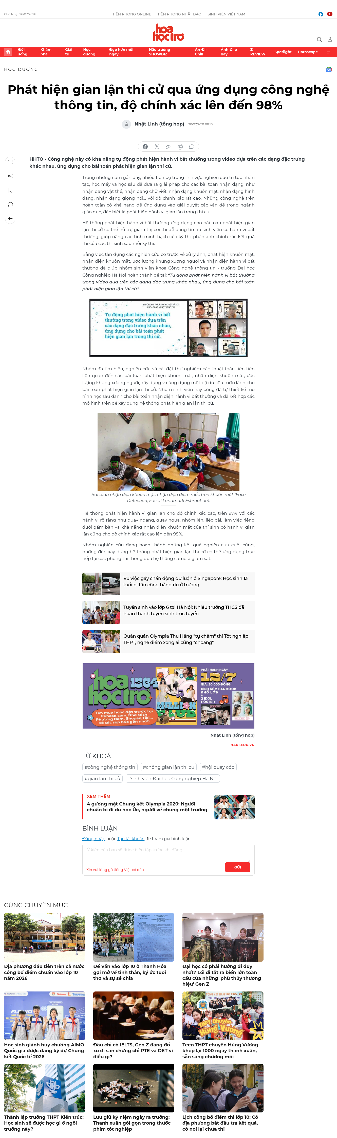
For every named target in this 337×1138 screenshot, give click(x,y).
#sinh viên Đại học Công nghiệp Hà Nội (173, 778)
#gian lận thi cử (102, 778)
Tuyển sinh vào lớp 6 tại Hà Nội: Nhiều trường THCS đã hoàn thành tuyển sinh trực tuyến (183, 610)
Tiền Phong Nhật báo (179, 14)
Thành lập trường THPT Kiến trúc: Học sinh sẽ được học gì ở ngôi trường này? (44, 1123)
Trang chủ (8, 52)
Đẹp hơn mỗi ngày (121, 51)
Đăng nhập (93, 838)
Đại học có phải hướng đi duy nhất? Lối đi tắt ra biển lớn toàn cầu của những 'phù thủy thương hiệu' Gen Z (221, 975)
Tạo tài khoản (130, 838)
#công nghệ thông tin (110, 767)
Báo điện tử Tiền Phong (168, 33)
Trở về (10, 219)
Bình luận (10, 204)
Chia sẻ (10, 176)
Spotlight (283, 52)
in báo (180, 147)
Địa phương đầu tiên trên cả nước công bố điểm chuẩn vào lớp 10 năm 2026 (44, 972)
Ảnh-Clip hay (229, 51)
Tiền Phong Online (132, 14)
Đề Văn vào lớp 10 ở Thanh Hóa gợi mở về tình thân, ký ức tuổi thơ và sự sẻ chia (129, 972)
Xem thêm (329, 52)
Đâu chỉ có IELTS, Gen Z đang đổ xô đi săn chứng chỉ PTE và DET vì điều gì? (133, 1051)
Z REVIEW (258, 51)
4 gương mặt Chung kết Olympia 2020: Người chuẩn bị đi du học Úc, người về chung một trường (147, 807)
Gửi (237, 867)
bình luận (192, 147)
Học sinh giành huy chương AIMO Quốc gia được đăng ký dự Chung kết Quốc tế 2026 (44, 1051)
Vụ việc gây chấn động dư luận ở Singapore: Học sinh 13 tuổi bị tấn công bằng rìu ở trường (185, 582)
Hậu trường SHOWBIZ (159, 51)
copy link (168, 147)
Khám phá (46, 51)
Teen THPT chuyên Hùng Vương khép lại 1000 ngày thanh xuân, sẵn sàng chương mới (220, 1051)
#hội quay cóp (218, 767)
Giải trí (68, 51)
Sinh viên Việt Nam (227, 14)
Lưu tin (10, 190)
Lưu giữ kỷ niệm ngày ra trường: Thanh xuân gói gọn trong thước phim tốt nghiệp (132, 1123)
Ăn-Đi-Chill (201, 51)
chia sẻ (145, 147)
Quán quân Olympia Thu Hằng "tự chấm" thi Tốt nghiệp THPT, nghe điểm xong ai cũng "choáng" (185, 639)
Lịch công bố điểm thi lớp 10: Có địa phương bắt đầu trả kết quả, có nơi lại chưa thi (220, 1123)
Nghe (10, 162)
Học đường (89, 51)
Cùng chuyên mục (36, 905)
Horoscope (308, 52)
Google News (329, 70)
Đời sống (22, 51)
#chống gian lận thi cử (169, 767)
